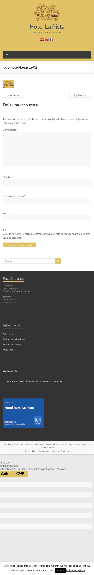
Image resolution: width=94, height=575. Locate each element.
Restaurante (44, 451)
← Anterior (13, 95)
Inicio (27, 451)
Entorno (55, 451)
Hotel (34, 451)
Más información (75, 570)
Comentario (10, 129)
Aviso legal (8, 334)
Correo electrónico (14, 195)
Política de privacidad (14, 339)
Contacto (65, 451)
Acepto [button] (60, 570)
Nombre (8, 176)
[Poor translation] (20, 474)
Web (5, 212)
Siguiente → (80, 95)
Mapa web (8, 349)
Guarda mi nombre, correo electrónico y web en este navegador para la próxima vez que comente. (46, 235)
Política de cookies (12, 344)
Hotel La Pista (47, 26)
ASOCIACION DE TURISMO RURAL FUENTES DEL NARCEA (34, 381)
